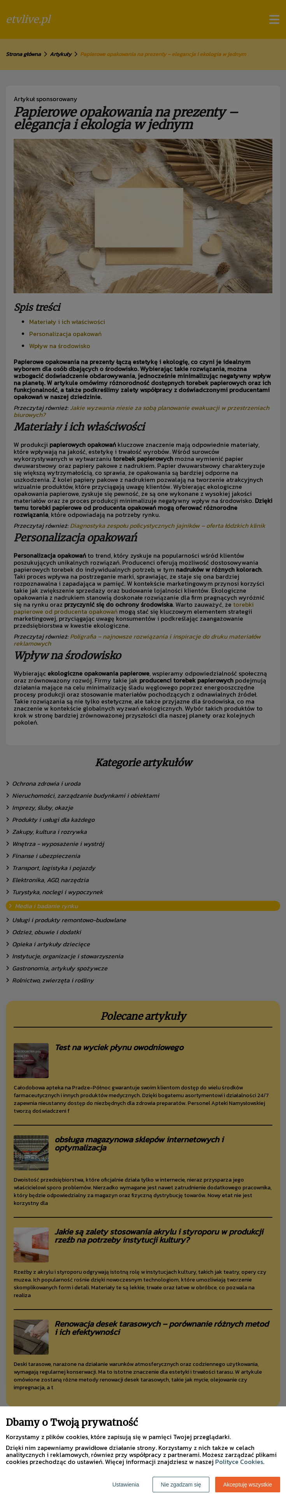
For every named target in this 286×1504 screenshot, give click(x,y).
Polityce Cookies (239, 1461)
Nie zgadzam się (181, 1484)
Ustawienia (125, 1484)
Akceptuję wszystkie (247, 1484)
